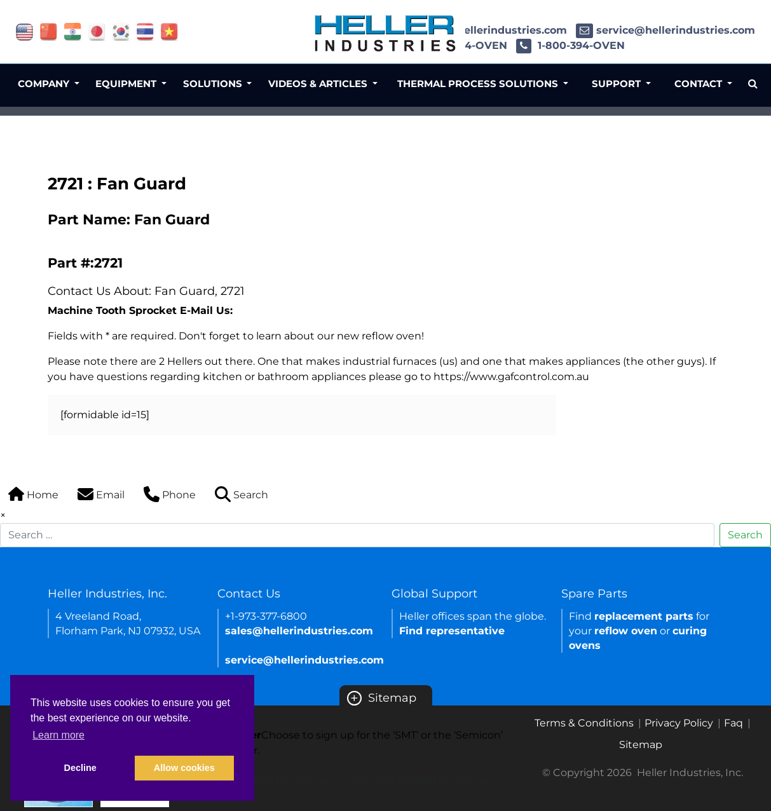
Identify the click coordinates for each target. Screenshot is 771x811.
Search (745, 535)
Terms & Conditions (584, 723)
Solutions (214, 84)
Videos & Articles (319, 84)
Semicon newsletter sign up (421, 780)
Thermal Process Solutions (479, 84)
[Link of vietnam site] (169, 31)
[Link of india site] (72, 31)
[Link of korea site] (121, 31)
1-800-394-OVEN (570, 45)
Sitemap (381, 698)
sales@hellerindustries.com (483, 30)
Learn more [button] (58, 735)
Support (617, 84)
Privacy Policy (679, 723)
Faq (733, 723)
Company (45, 84)
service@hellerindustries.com (665, 30)
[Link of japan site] (97, 31)
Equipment (127, 84)
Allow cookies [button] (184, 768)
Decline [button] (80, 768)
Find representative (452, 631)
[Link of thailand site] (145, 31)
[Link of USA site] (24, 31)
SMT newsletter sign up (270, 780)
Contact (699, 84)
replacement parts (643, 616)
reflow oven (625, 631)
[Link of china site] (48, 31)
